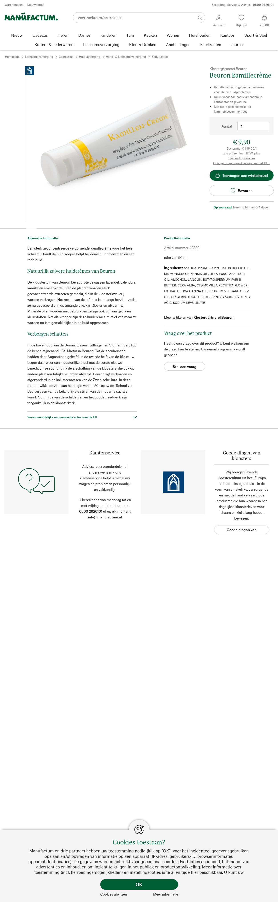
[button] (31, 227)
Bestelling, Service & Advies (243, 5)
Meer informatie (165, 894)
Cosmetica (66, 56)
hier (194, 872)
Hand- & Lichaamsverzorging (126, 56)
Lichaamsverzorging (39, 56)
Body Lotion (160, 56)
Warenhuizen (13, 4)
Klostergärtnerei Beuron (214, 317)
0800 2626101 (90, 511)
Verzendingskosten (241, 158)
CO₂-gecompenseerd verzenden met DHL (241, 163)
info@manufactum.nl (105, 517)
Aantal (227, 126)
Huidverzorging (89, 56)
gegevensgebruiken (230, 850)
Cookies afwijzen (113, 894)
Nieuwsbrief (35, 4)
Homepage (12, 56)
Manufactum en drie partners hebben (64, 850)
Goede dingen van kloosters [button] (241, 531)
